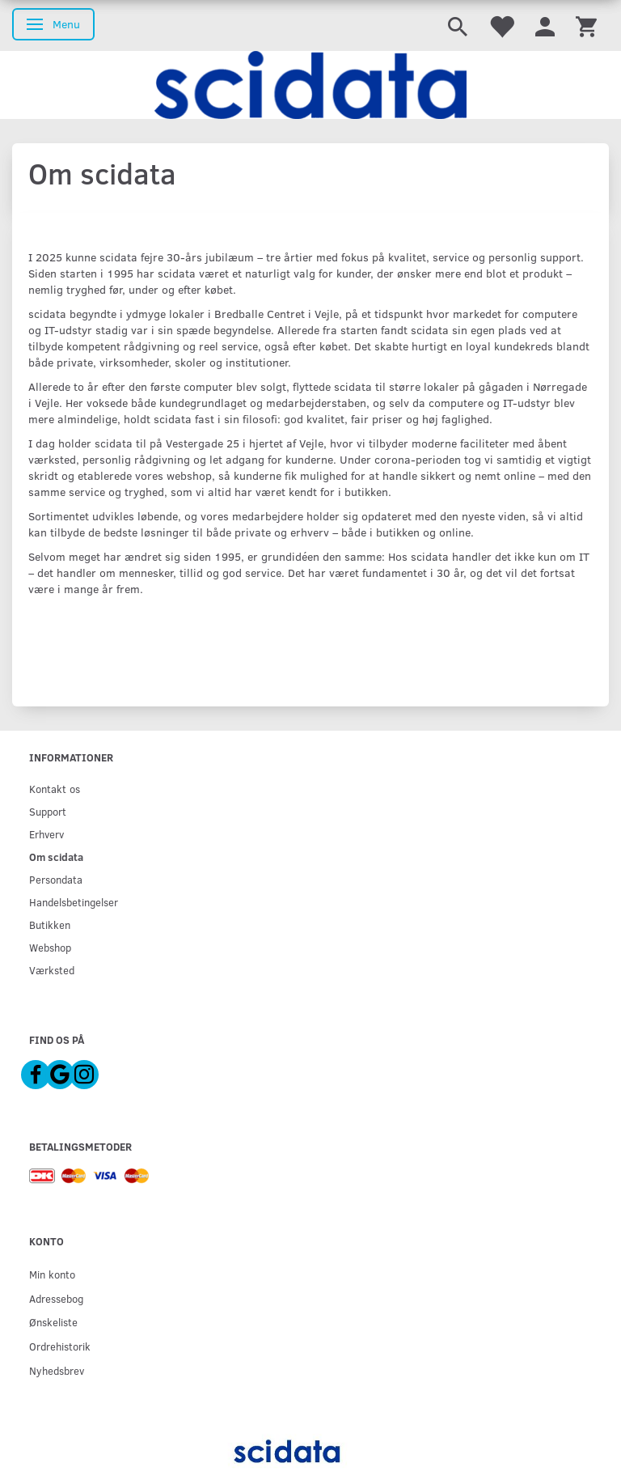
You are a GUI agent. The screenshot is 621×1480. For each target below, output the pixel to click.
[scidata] (310, 85)
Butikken (49, 924)
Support (47, 811)
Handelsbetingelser (73, 902)
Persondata (55, 879)
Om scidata (56, 856)
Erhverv (46, 834)
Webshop (50, 947)
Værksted (51, 970)
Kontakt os (54, 788)
